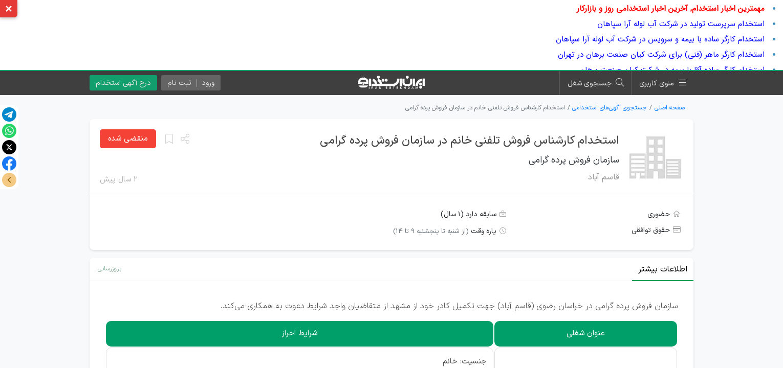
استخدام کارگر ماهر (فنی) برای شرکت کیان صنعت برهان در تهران (661, 55)
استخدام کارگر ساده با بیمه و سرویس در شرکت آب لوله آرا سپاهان (660, 39)
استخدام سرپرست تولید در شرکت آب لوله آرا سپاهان (681, 24)
